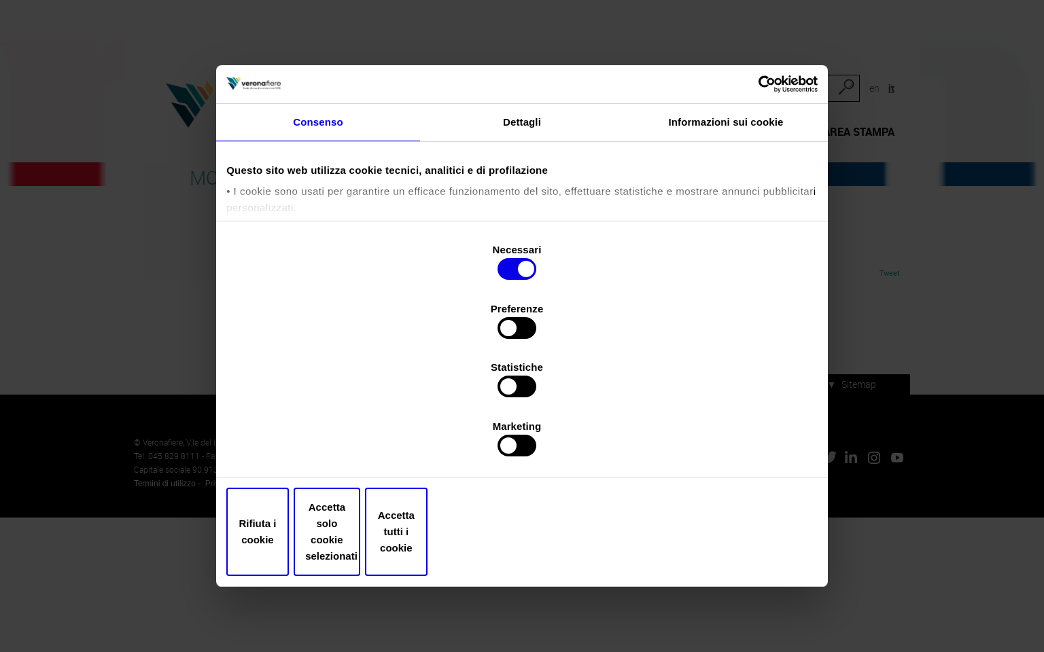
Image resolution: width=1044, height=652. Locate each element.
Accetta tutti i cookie (717, 486)
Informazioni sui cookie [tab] (726, 200)
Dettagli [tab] (522, 200)
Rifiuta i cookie (326, 486)
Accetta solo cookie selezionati (522, 486)
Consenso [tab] (318, 200)
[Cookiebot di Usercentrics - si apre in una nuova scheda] (753, 155)
